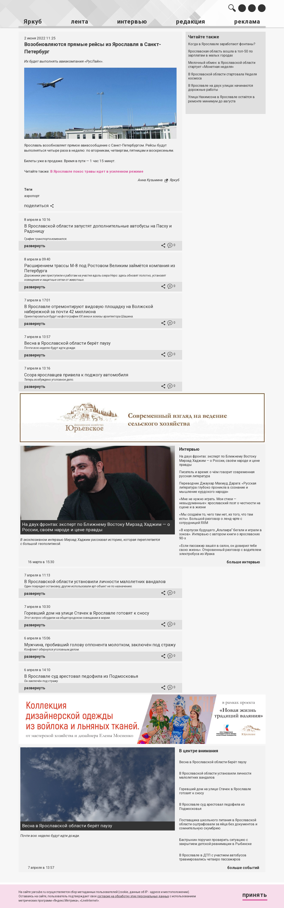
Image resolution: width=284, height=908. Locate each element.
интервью (131, 21)
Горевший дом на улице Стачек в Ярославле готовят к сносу (86, 612)
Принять (254, 895)
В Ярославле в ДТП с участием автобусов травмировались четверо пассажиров (212, 857)
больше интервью (243, 561)
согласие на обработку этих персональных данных (133, 896)
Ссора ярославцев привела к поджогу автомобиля (76, 374)
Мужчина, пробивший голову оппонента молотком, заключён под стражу (99, 644)
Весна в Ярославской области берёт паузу (67, 342)
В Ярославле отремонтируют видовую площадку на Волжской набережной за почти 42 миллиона (88, 309)
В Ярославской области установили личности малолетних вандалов (95, 581)
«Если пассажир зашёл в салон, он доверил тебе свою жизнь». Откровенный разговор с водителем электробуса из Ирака (220, 549)
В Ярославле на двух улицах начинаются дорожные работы (220, 87)
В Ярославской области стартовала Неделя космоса (222, 76)
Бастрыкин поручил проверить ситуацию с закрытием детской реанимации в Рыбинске (215, 841)
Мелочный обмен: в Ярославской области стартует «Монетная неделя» (221, 65)
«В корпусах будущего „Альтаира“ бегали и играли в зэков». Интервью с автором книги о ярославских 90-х (220, 534)
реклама (247, 21)
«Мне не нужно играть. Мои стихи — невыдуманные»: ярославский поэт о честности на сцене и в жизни (219, 503)
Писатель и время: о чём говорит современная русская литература (216, 474)
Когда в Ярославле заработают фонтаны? (221, 44)
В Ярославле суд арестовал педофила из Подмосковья (81, 675)
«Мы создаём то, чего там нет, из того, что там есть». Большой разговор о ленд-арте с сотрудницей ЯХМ (216, 518)
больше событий (243, 867)
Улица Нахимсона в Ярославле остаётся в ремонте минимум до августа (221, 99)
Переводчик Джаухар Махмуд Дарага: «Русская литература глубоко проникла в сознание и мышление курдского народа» (217, 487)
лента (79, 21)
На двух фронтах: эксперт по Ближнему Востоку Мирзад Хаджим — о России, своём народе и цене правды (96, 526)
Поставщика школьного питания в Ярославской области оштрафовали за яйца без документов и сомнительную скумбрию (218, 824)
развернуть (34, 245)
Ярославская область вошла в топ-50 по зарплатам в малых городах (220, 53)
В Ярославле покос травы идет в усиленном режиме (97, 171)
